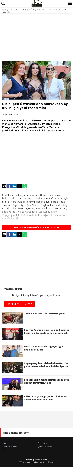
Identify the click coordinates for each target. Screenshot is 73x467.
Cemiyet (16, 9)
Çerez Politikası (45, 446)
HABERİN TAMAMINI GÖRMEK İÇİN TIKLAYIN (36, 227)
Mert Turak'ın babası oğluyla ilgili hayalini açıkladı (32, 351)
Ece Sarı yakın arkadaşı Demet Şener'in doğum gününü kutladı (35, 384)
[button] (4, 186)
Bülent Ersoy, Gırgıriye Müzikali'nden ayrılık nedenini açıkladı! (34, 400)
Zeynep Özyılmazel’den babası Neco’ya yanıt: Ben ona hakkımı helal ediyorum (35, 367)
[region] (36, 36)
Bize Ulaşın (43, 443)
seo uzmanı (29, 462)
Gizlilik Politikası (10, 446)
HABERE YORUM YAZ (19, 304)
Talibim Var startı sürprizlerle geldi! (33, 318)
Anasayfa (6, 9)
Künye (6, 443)
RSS (4, 450)
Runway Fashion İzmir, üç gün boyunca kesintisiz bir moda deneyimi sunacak (35, 334)
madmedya (49, 462)
